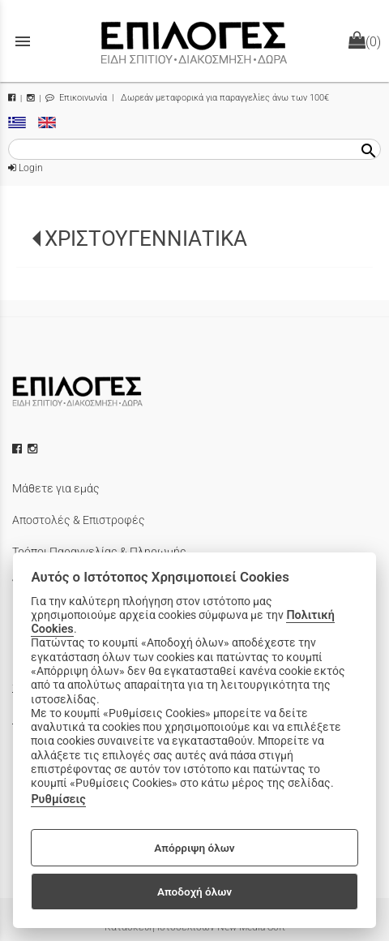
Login (25, 168)
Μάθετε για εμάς (56, 488)
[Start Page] (194, 41)
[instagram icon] (34, 448)
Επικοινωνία (76, 97)
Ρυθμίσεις (58, 799)
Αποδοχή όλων (194, 891)
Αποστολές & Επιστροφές (78, 519)
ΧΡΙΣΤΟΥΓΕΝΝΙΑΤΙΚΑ (146, 238)
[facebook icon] (18, 448)
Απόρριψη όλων (194, 847)
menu (22, 41)
